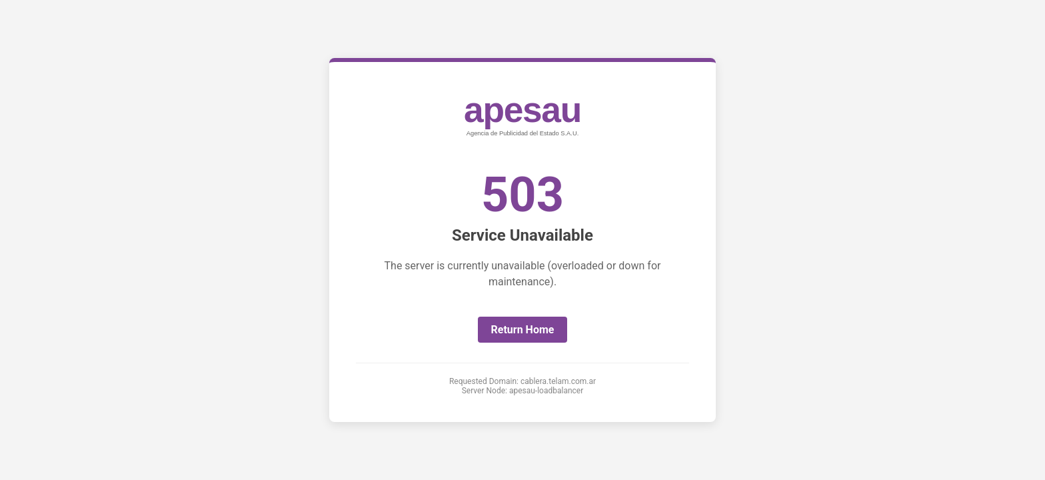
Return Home (522, 329)
